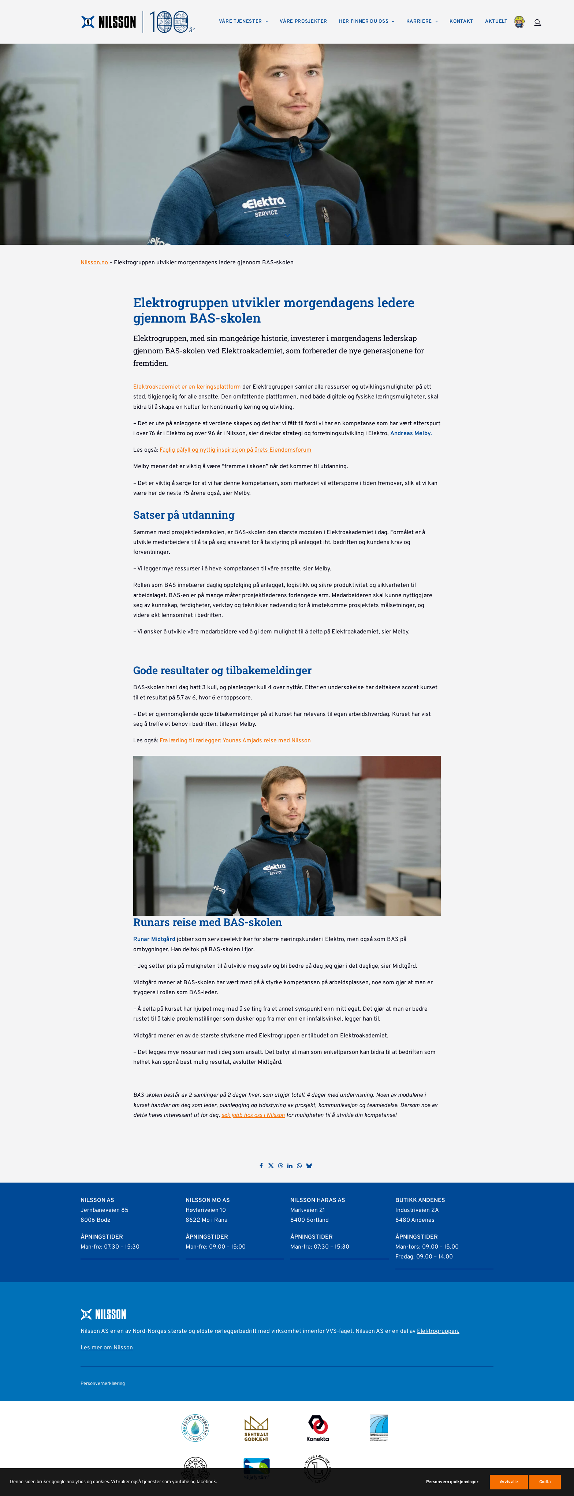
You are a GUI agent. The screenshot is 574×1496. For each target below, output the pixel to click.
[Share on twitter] (270, 1165)
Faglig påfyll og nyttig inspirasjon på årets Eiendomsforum (236, 450)
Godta (545, 1482)
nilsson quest (519, 22)
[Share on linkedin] (290, 1165)
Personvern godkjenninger (452, 1482)
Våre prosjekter (303, 22)
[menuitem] (243, 22)
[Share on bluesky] (309, 1165)
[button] (537, 22)
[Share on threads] (280, 1165)
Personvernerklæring (103, 1384)
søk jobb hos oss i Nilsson (253, 1115)
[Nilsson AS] (138, 22)
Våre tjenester (243, 22)
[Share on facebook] (261, 1165)
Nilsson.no (94, 263)
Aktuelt (496, 22)
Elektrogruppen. (438, 1331)
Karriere (422, 22)
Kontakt (461, 22)
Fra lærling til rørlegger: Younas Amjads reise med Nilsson (235, 741)
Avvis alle (509, 1482)
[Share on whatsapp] (299, 1165)
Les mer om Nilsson (107, 1348)
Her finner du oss (367, 22)
